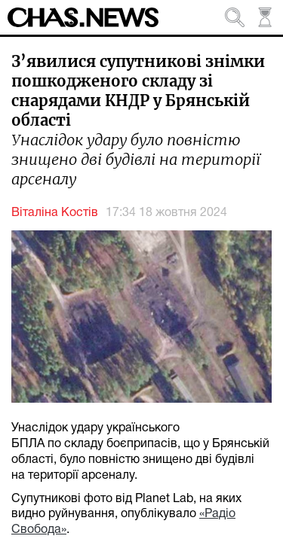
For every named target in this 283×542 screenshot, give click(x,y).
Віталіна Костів (54, 213)
